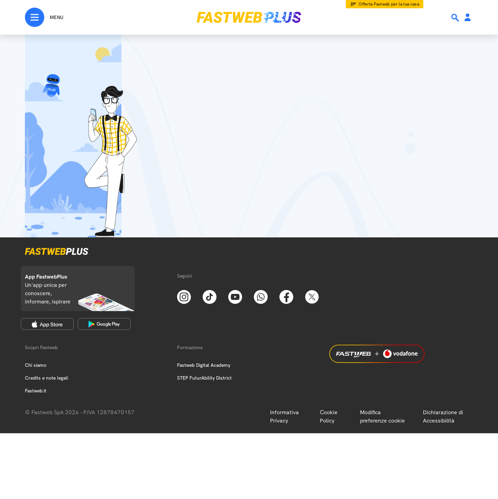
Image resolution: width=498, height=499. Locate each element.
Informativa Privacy (284, 416)
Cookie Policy (329, 416)
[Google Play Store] (104, 324)
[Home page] (249, 17)
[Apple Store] (47, 324)
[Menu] (44, 17)
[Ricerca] (456, 17)
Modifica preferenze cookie (382, 416)
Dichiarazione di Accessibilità (443, 416)
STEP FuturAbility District (204, 378)
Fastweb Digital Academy (203, 365)
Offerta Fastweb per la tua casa (389, 4)
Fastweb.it (35, 391)
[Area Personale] (467, 17)
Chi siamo (35, 365)
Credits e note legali (46, 378)
